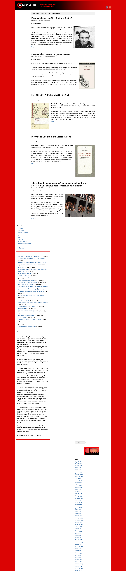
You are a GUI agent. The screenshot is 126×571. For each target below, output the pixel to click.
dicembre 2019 (98, 179)
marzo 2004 (97, 527)
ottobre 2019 (97, 183)
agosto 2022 (97, 120)
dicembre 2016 (98, 245)
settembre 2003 (98, 538)
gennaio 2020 (98, 177)
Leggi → (37, 52)
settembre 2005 (98, 494)
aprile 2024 (97, 83)
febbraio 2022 (98, 131)
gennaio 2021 (98, 155)
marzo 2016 (97, 262)
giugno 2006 (97, 477)
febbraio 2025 (98, 65)
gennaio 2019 (98, 199)
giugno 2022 (97, 124)
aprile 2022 (97, 128)
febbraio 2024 (98, 87)
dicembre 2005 (98, 488)
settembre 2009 (98, 406)
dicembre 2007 (98, 444)
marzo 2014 (97, 306)
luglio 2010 (97, 387)
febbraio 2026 (98, 43)
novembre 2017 (98, 225)
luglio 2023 (97, 100)
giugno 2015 (97, 279)
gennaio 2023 (98, 111)
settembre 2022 (98, 118)
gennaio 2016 (98, 266)
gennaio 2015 (98, 288)
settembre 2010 (98, 383)
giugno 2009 (97, 411)
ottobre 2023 (97, 95)
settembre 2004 (98, 516)
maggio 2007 (97, 457)
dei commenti (99, 564)
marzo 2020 (97, 174)
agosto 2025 (97, 54)
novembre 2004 (98, 512)
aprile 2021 (97, 150)
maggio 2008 (97, 435)
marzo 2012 (97, 350)
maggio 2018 (97, 214)
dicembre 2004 (98, 510)
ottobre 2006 (97, 470)
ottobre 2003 (97, 536)
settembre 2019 (98, 185)
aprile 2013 (97, 326)
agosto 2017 (97, 231)
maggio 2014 (97, 302)
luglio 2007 (97, 453)
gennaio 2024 (98, 89)
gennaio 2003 (98, 553)
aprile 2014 (97, 304)
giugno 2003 (97, 544)
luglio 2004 (97, 520)
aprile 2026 (97, 39)
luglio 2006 (97, 475)
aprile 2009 (97, 415)
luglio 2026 (97, 34)
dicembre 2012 (98, 334)
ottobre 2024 (97, 72)
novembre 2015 (98, 269)
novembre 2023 (98, 93)
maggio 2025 (97, 60)
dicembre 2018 (98, 201)
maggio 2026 (97, 37)
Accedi (96, 561)
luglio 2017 (97, 233)
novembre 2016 (98, 247)
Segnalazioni (21, 35)
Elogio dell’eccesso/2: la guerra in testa (54, 59)
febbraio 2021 (98, 153)
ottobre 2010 (97, 382)
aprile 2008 (97, 437)
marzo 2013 (97, 328)
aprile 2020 (97, 172)
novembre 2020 (98, 159)
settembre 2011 (98, 361)
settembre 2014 (98, 295)
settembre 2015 (98, 273)
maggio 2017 (97, 236)
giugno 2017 (97, 234)
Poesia (19, 26)
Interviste (20, 22)
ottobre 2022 (97, 117)
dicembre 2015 (98, 267)
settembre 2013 (98, 317)
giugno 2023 (97, 102)
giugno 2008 (97, 433)
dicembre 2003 (98, 532)
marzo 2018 (97, 218)
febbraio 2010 (98, 396)
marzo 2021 (97, 152)
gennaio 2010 (98, 398)
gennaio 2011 (98, 376)
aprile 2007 (97, 459)
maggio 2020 (97, 170)
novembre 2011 (98, 358)
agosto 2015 (97, 275)
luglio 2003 (97, 542)
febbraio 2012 (98, 352)
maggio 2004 (97, 523)
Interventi (51, 61)
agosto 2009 (97, 407)
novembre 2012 (98, 336)
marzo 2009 (97, 417)
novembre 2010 (98, 380)
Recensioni (51, 20)
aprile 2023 (97, 106)
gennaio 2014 (98, 310)
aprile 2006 (97, 481)
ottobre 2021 (97, 139)
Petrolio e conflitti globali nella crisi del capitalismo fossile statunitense (24, 72)
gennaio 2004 (98, 531)
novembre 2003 (98, 534)
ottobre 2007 (97, 448)
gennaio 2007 (98, 464)
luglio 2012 (97, 343)
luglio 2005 (97, 498)
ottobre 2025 (97, 50)
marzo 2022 (97, 129)
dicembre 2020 (98, 157)
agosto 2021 (97, 142)
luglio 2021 (97, 144)
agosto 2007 (97, 452)
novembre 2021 (98, 137)
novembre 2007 (98, 446)
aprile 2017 (97, 238)
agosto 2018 (97, 209)
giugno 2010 (97, 389)
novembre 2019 (98, 181)
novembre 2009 (98, 402)
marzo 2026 (97, 41)
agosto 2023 (97, 98)
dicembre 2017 (98, 223)
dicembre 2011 (98, 356)
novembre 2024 (98, 71)
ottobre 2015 (97, 271)
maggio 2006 (97, 479)
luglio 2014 (97, 299)
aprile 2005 (97, 503)
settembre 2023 (98, 96)
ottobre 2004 (97, 514)
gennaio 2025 (98, 67)
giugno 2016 (97, 256)
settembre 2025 (98, 52)
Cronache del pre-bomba (24, 31)
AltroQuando (21, 37)
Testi (19, 24)
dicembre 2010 (98, 378)
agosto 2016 (97, 253)
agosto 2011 (97, 363)
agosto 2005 (97, 496)
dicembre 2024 (98, 69)
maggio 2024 (97, 82)
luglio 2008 (97, 431)
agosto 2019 (97, 187)
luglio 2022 (97, 122)
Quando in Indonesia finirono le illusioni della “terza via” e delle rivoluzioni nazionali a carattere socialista (24, 60)
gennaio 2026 (98, 45)
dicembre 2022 (98, 113)
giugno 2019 (97, 190)
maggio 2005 (97, 501)
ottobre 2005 (97, 492)
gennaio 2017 (98, 244)
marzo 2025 (97, 63)
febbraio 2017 (98, 242)
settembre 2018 (98, 207)
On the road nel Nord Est (24, 78)
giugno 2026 (97, 36)
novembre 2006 (98, 468)
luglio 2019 (97, 188)
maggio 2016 (97, 258)
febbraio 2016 (98, 264)
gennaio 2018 (98, 221)
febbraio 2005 (98, 507)
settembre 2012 (98, 339)
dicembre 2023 (98, 91)
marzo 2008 (97, 439)
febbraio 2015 (98, 286)
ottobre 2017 (97, 227)
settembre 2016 (98, 251)
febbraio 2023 (98, 109)
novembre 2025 (98, 49)
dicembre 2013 (98, 312)
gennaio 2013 (98, 332)
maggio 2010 (97, 391)
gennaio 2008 (98, 442)
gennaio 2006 (98, 486)
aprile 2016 (97, 260)
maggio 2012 (97, 347)
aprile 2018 (97, 216)
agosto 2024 (97, 76)
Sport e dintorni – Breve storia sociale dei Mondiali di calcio (24, 139)
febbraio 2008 (98, 440)
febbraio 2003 (98, 551)
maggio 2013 (97, 325)
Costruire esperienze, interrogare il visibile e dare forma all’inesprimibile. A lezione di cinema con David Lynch (25, 117)
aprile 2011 (97, 371)
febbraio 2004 (98, 529)
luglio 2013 (97, 321)
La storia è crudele (22, 82)
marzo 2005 (97, 505)
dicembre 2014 (98, 290)
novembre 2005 (98, 490)
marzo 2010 (97, 394)
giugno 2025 (97, 58)
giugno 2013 (97, 323)
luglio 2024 (97, 78)
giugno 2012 (97, 345)
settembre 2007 (98, 450)
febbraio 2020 (98, 175)
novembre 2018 (98, 203)
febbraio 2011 (98, 374)
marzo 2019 (97, 196)
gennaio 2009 (98, 420)
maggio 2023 (97, 104)
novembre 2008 (98, 424)
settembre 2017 (98, 229)
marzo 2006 (97, 483)
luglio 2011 (97, 365)
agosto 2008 (97, 429)
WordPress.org (98, 566)
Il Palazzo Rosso (22, 165)
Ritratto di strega (22, 67)
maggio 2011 (97, 369)
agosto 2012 (97, 341)
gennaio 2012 (98, 354)
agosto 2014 (97, 297)
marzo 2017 (97, 240)
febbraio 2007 (98, 463)
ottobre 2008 (97, 426)
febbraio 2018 (98, 220)
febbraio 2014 (98, 308)
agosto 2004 (97, 518)
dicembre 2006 (98, 466)
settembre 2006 (98, 472)
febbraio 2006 (98, 485)
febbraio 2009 (98, 418)
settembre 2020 (98, 163)
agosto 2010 (97, 385)
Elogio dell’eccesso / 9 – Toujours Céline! (55, 18)
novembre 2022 (98, 115)
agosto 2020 (97, 164)
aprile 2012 (97, 348)
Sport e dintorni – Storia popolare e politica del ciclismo (24, 52)
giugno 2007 (97, 455)
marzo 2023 (97, 107)
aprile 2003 (97, 547)
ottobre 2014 (97, 293)
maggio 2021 (97, 148)
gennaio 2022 (98, 133)
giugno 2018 (97, 212)
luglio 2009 (97, 409)
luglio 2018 (97, 210)
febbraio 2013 (98, 330)
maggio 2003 (97, 545)
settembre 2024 (98, 74)
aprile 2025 (97, 61)
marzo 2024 (97, 85)
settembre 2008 (98, 428)
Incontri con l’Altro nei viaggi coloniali (53, 104)
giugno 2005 (97, 499)
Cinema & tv (21, 28)
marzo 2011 (97, 372)
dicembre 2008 (98, 422)
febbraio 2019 (98, 198)
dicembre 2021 (98, 135)
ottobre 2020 (97, 161)
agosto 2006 (97, 474)
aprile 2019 (97, 194)
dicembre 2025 (98, 47)
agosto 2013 (97, 319)
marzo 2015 (97, 284)
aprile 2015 (97, 282)
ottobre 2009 (97, 404)
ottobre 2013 (97, 315)
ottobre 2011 (97, 360)
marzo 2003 (97, 549)
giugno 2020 (97, 168)
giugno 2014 (97, 301)
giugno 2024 (97, 80)
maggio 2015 (97, 280)
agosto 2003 (97, 540)
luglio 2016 (97, 255)
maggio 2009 (97, 413)
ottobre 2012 (97, 337)
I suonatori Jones (22, 33)
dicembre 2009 (98, 400)
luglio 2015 (97, 277)
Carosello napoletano (23, 146)
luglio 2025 (97, 56)
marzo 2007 (97, 461)
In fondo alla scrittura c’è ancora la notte (55, 146)
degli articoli (98, 563)
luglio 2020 (97, 166)
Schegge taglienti (22, 30)
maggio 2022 (97, 126)
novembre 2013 (98, 314)
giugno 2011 (97, 367)
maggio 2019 (97, 192)
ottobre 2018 (97, 205)
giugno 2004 (97, 521)
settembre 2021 (98, 141)
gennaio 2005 (98, 509)
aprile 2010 (97, 393)
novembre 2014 (98, 291)
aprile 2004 (97, 525)
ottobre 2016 (97, 249)
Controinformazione (23, 20)
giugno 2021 (97, 146)
